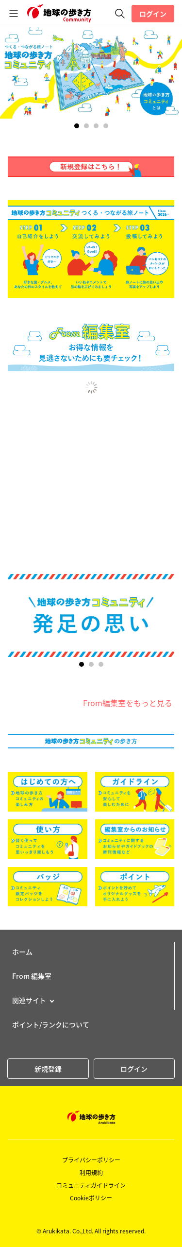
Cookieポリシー (91, 1198)
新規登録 (48, 1069)
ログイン (152, 13)
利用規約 (91, 1172)
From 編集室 (31, 976)
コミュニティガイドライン (91, 1185)
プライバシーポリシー (91, 1160)
